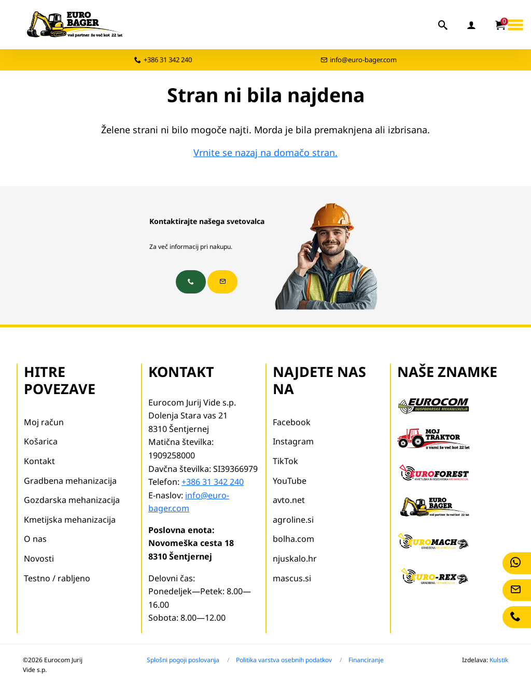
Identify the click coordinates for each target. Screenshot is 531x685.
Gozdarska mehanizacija (72, 500)
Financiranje (366, 659)
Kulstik (499, 659)
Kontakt (39, 461)
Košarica (41, 441)
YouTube (289, 480)
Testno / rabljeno (57, 578)
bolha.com (293, 538)
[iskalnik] (443, 25)
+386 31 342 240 (168, 59)
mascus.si (292, 578)
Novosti (39, 558)
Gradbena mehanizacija (70, 480)
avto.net (289, 500)
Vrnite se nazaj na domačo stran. (265, 152)
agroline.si (293, 519)
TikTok (285, 461)
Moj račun (44, 422)
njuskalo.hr (295, 558)
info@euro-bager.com (363, 59)
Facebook (292, 422)
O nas (35, 538)
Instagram (293, 441)
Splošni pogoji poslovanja (183, 659)
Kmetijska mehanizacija (70, 519)
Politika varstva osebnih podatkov (284, 659)
